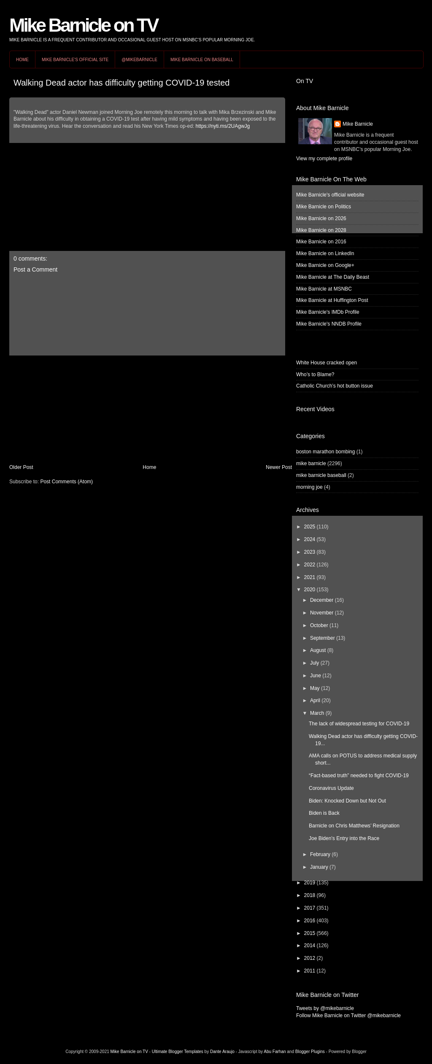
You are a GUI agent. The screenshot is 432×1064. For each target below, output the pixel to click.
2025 (310, 527)
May (315, 688)
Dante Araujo (222, 1051)
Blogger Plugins (310, 1051)
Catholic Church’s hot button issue (334, 386)
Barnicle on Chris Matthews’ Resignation (354, 826)
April (315, 700)
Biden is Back (324, 813)
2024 (310, 539)
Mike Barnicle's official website (330, 195)
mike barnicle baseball (321, 475)
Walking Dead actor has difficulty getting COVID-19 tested (122, 82)
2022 (310, 565)
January (319, 867)
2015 (310, 933)
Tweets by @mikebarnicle (325, 1008)
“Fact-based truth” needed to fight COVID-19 (359, 775)
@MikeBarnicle (139, 59)
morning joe (309, 487)
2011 (310, 971)
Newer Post (279, 467)
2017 (310, 908)
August (318, 650)
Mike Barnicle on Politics (323, 207)
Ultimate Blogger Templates (177, 1051)
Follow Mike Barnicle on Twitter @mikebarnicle (348, 1015)
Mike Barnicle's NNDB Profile (329, 324)
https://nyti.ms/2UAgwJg (223, 126)
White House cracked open (326, 363)
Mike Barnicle (358, 124)
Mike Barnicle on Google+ (325, 265)
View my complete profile (324, 159)
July (314, 663)
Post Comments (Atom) (66, 482)
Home (22, 59)
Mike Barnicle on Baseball (201, 59)
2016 (310, 921)
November (321, 613)
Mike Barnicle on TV (83, 25)
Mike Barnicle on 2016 (321, 242)
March (317, 713)
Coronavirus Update (331, 788)
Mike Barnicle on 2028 (321, 230)
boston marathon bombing (325, 452)
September (322, 638)
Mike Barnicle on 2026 (321, 218)
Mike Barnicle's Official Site (75, 59)
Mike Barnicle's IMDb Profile (327, 312)
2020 (310, 590)
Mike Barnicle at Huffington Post (332, 300)
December (321, 600)
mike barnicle (311, 463)
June (315, 676)
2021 (310, 577)
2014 (310, 945)
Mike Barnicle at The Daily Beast (332, 277)
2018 (310, 895)
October (319, 625)
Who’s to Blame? (315, 374)
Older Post (21, 467)
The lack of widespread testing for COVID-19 (359, 724)
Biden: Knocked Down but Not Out (347, 801)
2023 (310, 552)
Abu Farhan (275, 1051)
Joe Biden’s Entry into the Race (344, 838)
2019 (310, 883)
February (320, 854)
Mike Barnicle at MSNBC (324, 289)
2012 (310, 958)
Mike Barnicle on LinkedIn (325, 253)
